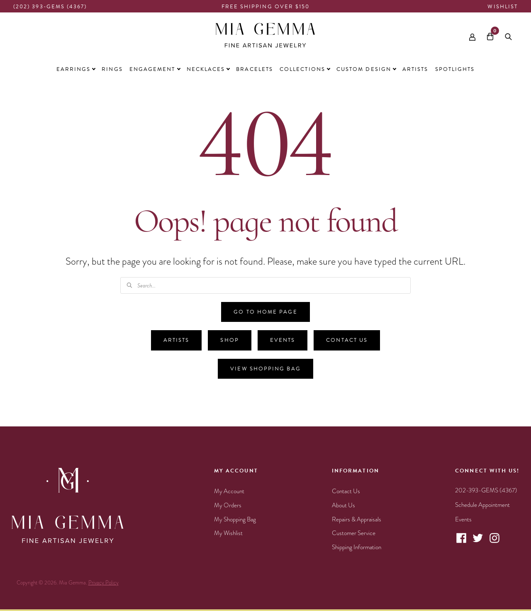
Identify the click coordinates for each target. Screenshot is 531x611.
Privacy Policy (103, 583)
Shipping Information (356, 547)
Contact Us (347, 340)
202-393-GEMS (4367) (486, 490)
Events (282, 340)
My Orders (227, 505)
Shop (229, 340)
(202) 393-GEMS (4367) (50, 6)
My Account (229, 491)
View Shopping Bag (265, 369)
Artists (176, 340)
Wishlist (502, 6)
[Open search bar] (508, 35)
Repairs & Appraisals (356, 519)
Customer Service (353, 533)
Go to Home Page (265, 312)
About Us (343, 505)
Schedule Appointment (482, 505)
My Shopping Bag (235, 519)
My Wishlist (228, 533)
